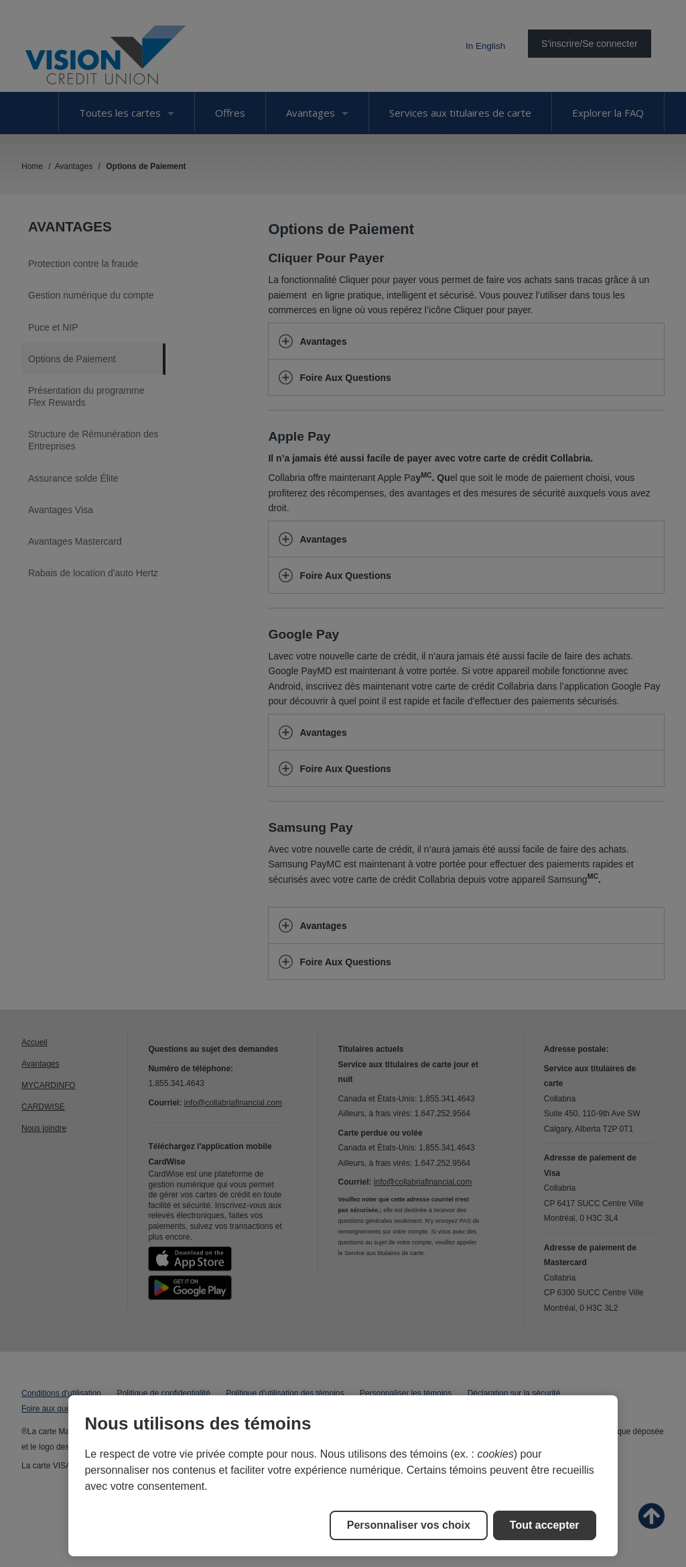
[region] (342, 1475)
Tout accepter (544, 1525)
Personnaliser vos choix (408, 1525)
